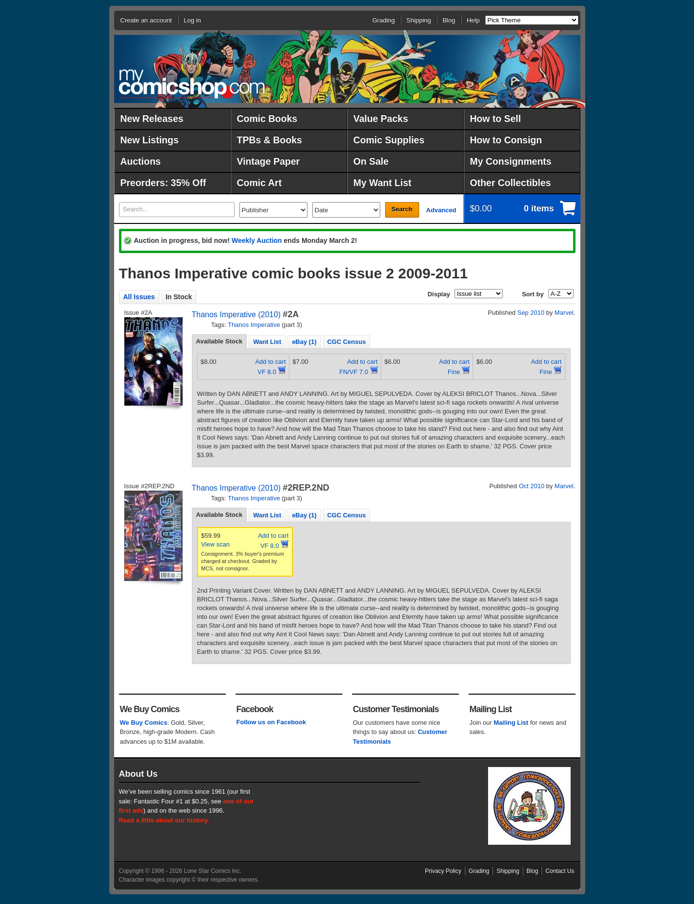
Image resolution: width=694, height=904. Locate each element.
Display (438, 294)
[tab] (219, 341)
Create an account (146, 20)
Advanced (441, 210)
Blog (448, 20)
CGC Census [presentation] (346, 341)
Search (401, 209)
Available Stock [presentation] (219, 341)
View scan (215, 544)
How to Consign (506, 140)
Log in (192, 20)
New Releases (152, 118)
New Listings (149, 140)
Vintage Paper (268, 161)
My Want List (383, 182)
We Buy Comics (144, 722)
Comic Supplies (389, 140)
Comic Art (259, 182)
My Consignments (511, 161)
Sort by (533, 294)
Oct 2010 (531, 486)
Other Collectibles (510, 182)
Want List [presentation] (267, 341)
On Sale (371, 161)
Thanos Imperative (254, 324)
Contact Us (559, 871)
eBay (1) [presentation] (304, 341)
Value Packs (381, 118)
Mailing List (510, 722)
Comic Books (267, 118)
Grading (383, 20)
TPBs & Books (269, 140)
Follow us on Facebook (271, 722)
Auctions (140, 161)
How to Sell (495, 118)
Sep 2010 (530, 312)
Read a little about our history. (164, 820)
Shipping (418, 20)
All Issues (139, 297)
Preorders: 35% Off (163, 182)
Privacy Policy (443, 871)
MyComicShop (192, 84)
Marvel (564, 312)
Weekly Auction (257, 240)
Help (473, 20)
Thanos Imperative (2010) (236, 314)
